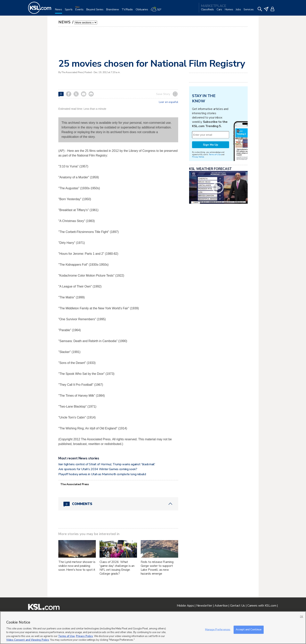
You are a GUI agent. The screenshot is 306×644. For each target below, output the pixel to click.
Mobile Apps (185, 605)
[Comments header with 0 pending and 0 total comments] (118, 503)
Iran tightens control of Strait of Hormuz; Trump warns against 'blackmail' (106, 464)
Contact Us (237, 605)
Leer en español (168, 102)
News (64, 22)
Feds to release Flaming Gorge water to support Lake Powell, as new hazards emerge (157, 568)
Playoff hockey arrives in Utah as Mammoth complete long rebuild (102, 474)
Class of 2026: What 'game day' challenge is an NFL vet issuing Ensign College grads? (117, 568)
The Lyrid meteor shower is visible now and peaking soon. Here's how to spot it (76, 566)
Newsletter (204, 605)
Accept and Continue (248, 629)
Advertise (221, 605)
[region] (153, 627)
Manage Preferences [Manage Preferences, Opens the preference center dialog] (217, 629)
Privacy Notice (198, 157)
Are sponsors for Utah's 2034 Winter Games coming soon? (97, 469)
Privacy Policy (84, 636)
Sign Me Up (210, 145)
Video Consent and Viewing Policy (27, 640)
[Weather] (157, 11)
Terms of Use (215, 154)
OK (301, 616)
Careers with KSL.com (261, 605)
